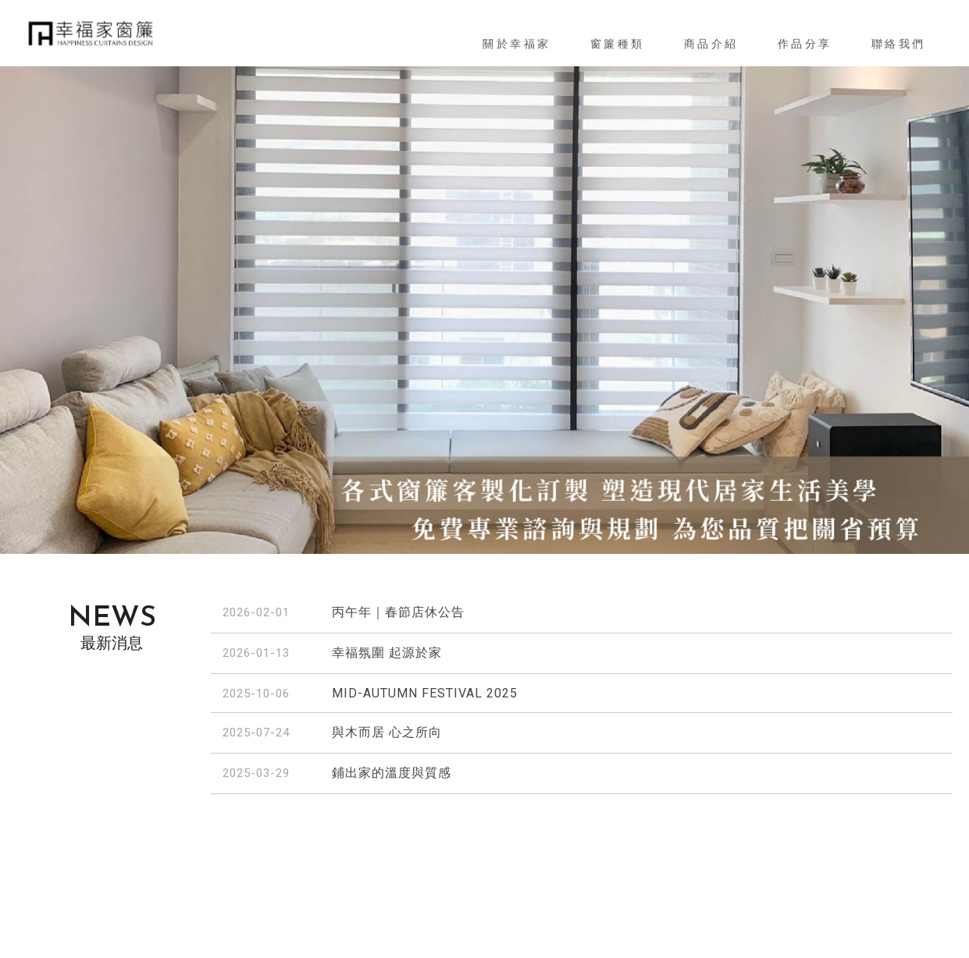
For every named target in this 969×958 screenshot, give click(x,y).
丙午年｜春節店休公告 (398, 612)
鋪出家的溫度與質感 (391, 772)
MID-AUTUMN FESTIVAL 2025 (425, 693)
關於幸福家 (517, 43)
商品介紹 (711, 43)
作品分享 (805, 43)
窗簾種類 (617, 43)
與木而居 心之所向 (387, 732)
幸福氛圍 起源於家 (387, 652)
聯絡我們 (898, 43)
